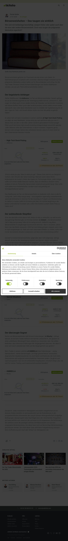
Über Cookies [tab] (56, 253)
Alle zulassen (55, 291)
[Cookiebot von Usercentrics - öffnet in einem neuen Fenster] (58, 248)
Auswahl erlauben (34, 291)
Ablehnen (12, 291)
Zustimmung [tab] (12, 253)
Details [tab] (34, 253)
